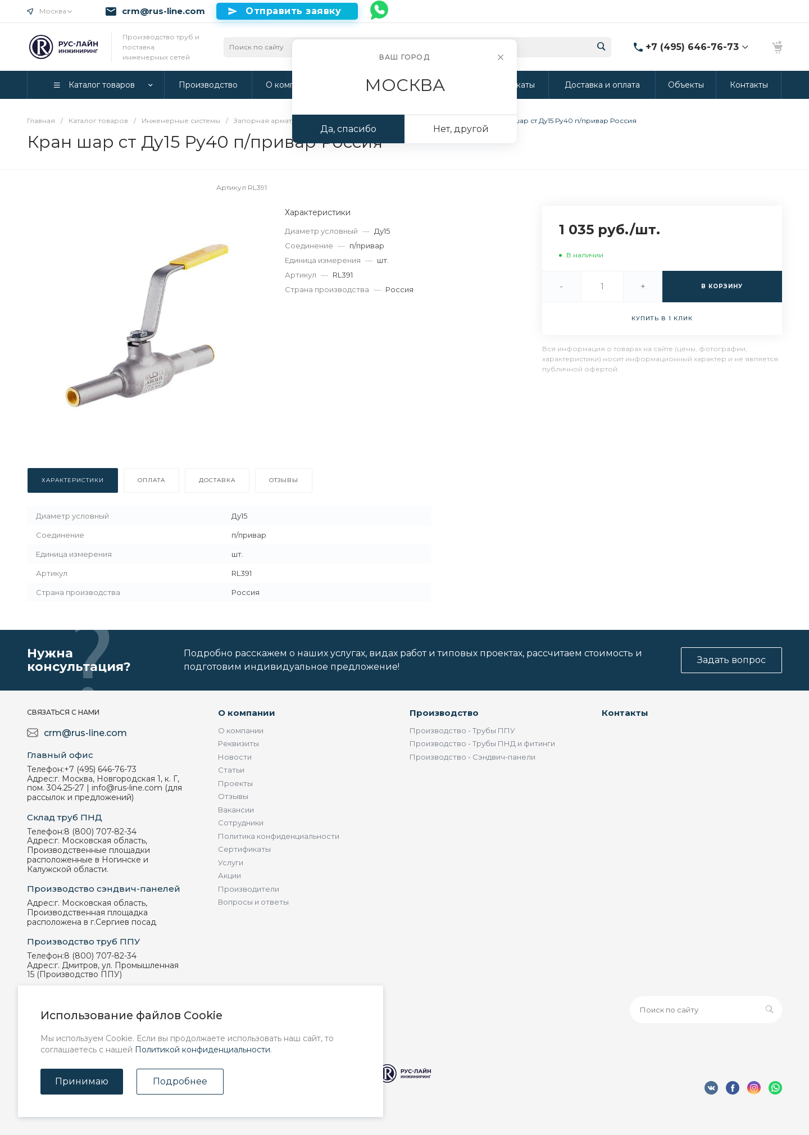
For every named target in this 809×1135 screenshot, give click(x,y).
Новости (235, 756)
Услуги (230, 862)
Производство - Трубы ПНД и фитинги (482, 743)
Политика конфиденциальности (278, 836)
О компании (246, 712)
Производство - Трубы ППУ (462, 730)
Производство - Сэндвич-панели (472, 756)
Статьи (231, 769)
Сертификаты (244, 849)
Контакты (625, 712)
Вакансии (236, 809)
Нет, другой (461, 129)
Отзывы (233, 796)
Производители (248, 888)
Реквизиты (238, 743)
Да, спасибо (348, 129)
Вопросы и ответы (253, 901)
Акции (229, 875)
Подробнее (180, 1081)
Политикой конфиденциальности (202, 1050)
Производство (444, 712)
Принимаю (81, 1081)
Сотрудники (240, 822)
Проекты (235, 783)
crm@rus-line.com (163, 11)
